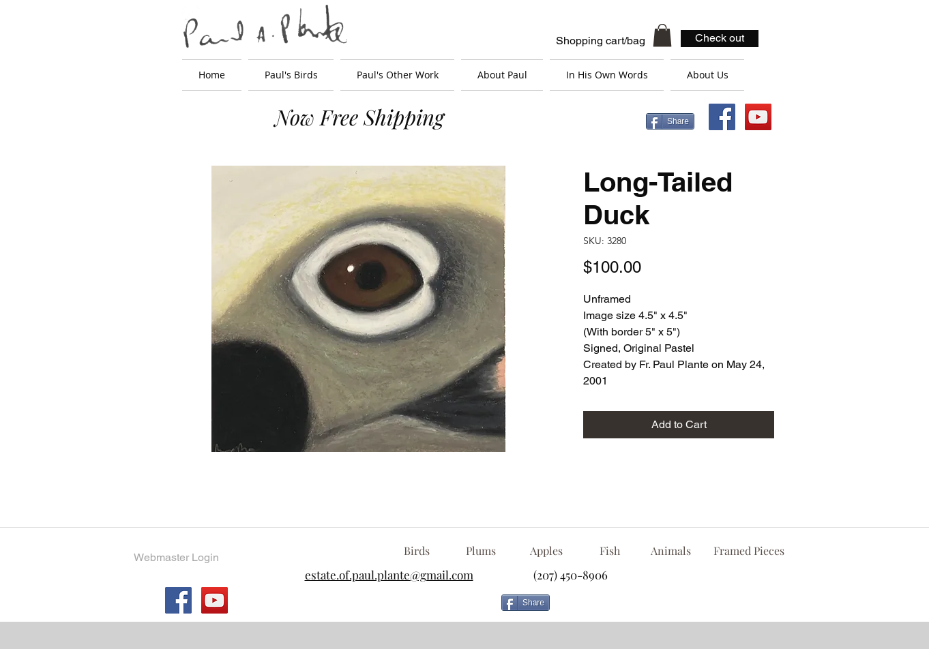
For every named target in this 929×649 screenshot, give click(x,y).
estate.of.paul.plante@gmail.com (389, 574)
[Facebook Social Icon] (722, 117)
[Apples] (546, 550)
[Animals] (670, 550)
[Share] (670, 121)
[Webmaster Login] (176, 557)
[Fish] (609, 550)
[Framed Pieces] (748, 550)
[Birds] (416, 550)
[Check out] (719, 38)
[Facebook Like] (665, 608)
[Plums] (480, 550)
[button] (662, 35)
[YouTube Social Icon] (758, 117)
